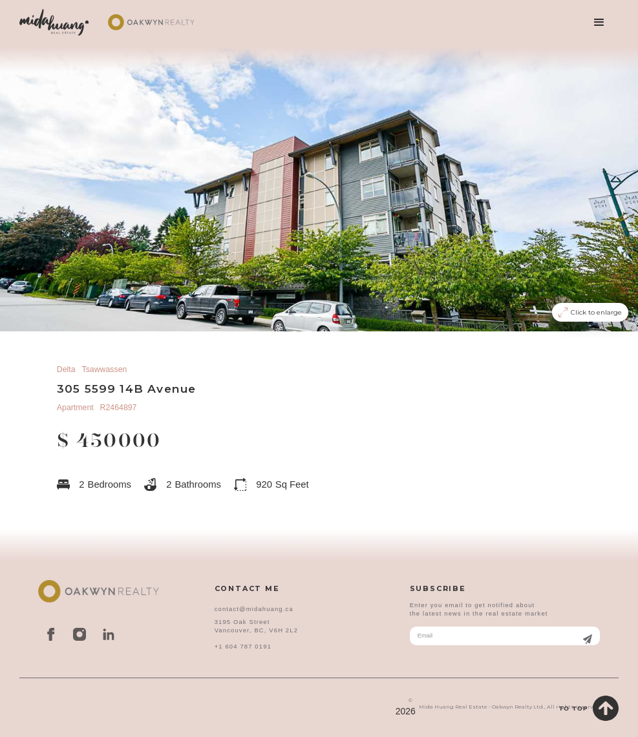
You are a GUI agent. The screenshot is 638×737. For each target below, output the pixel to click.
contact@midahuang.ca (254, 609)
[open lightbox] (319, 188)
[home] (54, 22)
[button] (599, 22)
